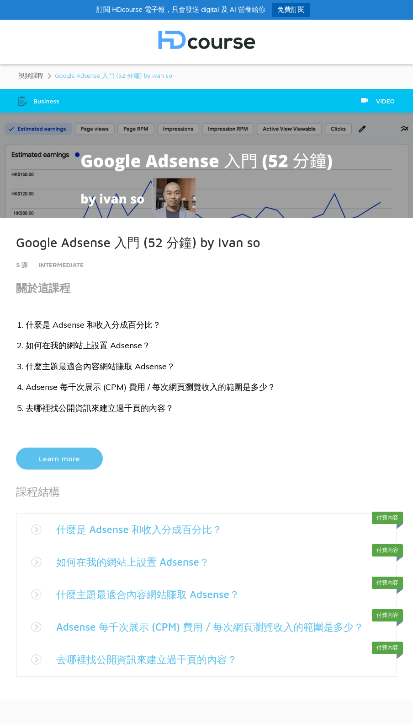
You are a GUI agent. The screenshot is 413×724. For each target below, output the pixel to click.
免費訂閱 (291, 9)
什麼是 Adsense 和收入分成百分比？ (146, 529)
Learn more (59, 458)
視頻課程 (30, 75)
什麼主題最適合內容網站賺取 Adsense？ (155, 594)
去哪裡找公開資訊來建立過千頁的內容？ (155, 674)
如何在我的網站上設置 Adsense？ (139, 561)
